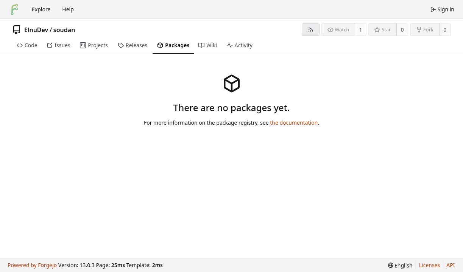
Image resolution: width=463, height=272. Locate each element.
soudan (64, 30)
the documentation (294, 122)
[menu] (400, 265)
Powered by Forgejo (32, 265)
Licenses (429, 265)
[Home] (14, 9)
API (450, 265)
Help (68, 9)
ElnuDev (36, 30)
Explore (41, 9)
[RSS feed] (311, 29)
